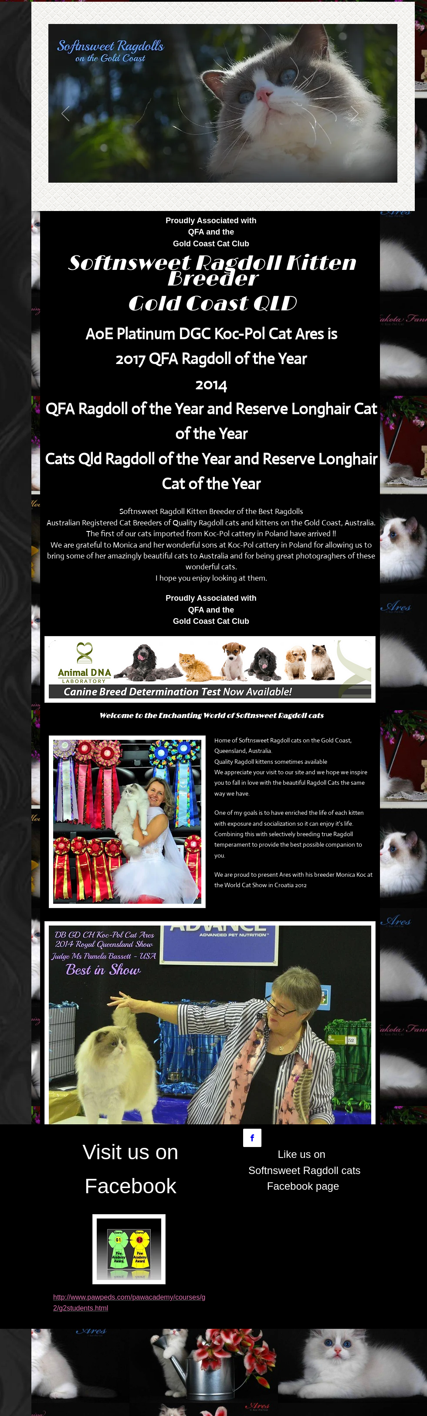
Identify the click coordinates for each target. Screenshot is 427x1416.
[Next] (355, 114)
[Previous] (65, 114)
